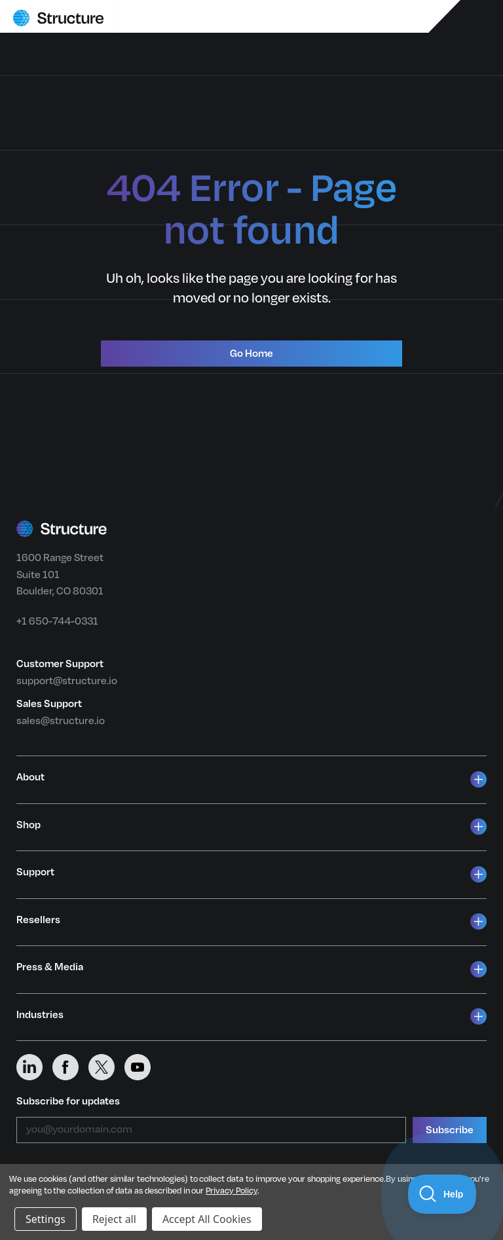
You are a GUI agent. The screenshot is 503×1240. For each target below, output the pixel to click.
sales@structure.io (60, 721)
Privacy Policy (231, 1191)
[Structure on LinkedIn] (34, 1067)
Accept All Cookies (207, 1219)
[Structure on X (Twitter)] (106, 1067)
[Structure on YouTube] (142, 1067)
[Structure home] (58, 18)
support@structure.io (66, 681)
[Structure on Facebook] (70, 1067)
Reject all (114, 1219)
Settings (45, 1219)
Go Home (251, 353)
